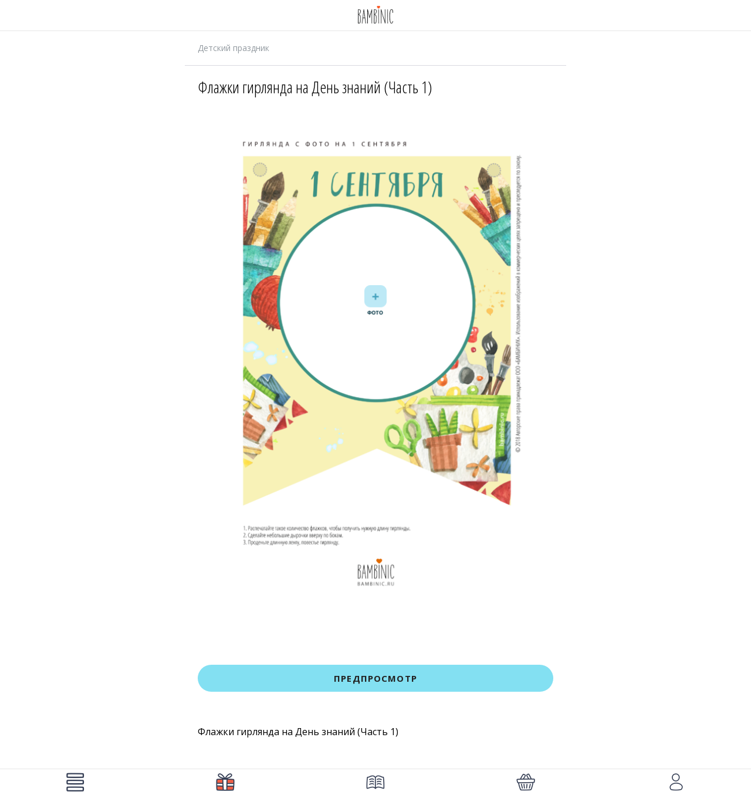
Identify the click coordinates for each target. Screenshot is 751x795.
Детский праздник (233, 47)
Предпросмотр (375, 678)
